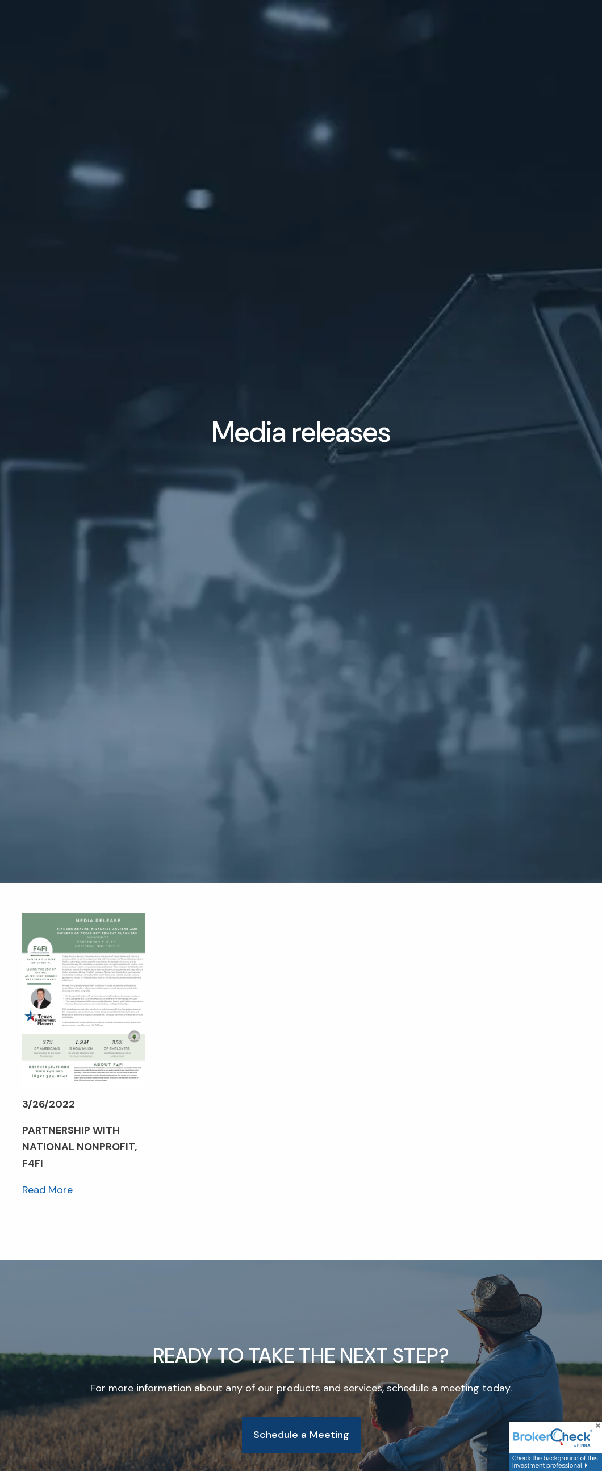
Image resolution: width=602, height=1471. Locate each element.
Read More (47, 1190)
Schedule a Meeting (301, 1435)
